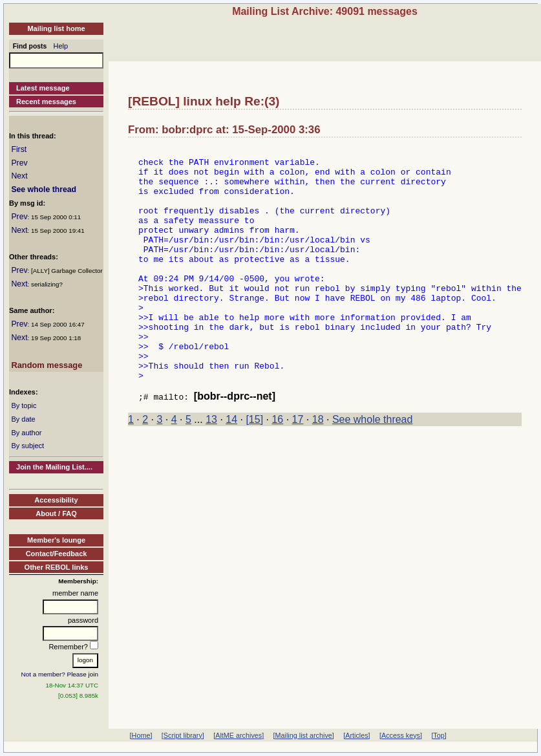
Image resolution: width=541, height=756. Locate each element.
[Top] (438, 735)
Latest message (43, 88)
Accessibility (56, 500)
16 (277, 467)
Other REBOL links (57, 567)
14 (231, 467)
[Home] (141, 735)
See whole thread (43, 189)
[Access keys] (400, 735)
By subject (27, 445)
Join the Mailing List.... (54, 467)
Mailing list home (56, 28)
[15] (254, 467)
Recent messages (46, 101)
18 (318, 467)
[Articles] (356, 735)
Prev (19, 162)
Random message (46, 365)
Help (61, 46)
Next (19, 175)
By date (23, 419)
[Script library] (183, 735)
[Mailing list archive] (303, 735)
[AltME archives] (238, 735)
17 (298, 467)
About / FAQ (56, 513)
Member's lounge (56, 540)
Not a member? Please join (60, 674)
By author (26, 433)
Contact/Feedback (56, 553)
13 (211, 467)
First (19, 149)
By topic (23, 405)
